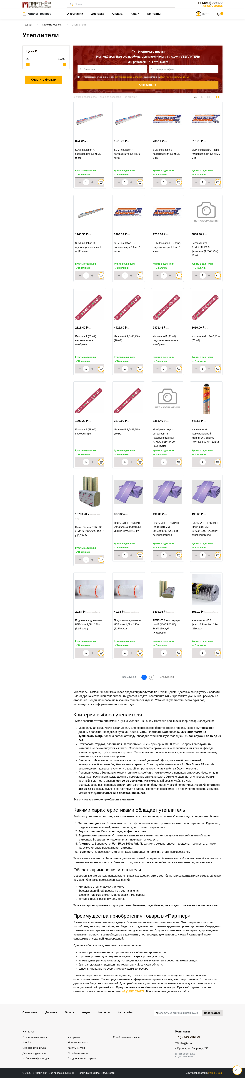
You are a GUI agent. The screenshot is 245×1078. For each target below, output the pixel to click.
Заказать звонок (212, 5)
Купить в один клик (85, 170)
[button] (36, 13)
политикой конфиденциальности (129, 77)
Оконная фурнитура (34, 1048)
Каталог (28, 1031)
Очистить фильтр (43, 79)
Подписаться (212, 1013)
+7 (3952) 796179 (210, 3)
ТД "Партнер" (39, 1073)
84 (208, 97)
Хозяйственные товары (126, 1037)
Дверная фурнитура (34, 1053)
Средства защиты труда (82, 1058)
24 (195, 97)
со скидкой (131, 97)
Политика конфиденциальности (96, 1073)
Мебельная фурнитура (35, 1058)
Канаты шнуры (76, 1048)
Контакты (154, 13)
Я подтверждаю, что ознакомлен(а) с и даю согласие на (135, 77)
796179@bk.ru (183, 1043)
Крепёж (26, 1042)
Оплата (117, 13)
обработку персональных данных (174, 77)
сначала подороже (110, 97)
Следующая (167, 677)
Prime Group (215, 1073)
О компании (75, 13)
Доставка (97, 13)
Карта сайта (125, 1012)
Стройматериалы (78, 1053)
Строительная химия (34, 1037)
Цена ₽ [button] (31, 51)
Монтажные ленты (78, 1042)
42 (201, 97)
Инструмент (75, 1037)
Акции (135, 13)
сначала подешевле (85, 97)
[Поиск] (121, 4)
